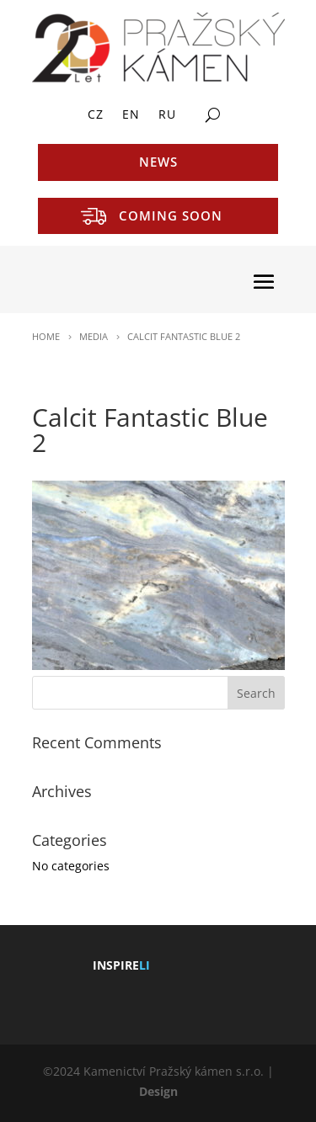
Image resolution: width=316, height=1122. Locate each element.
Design (158, 1091)
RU (167, 115)
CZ (96, 115)
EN (131, 115)
